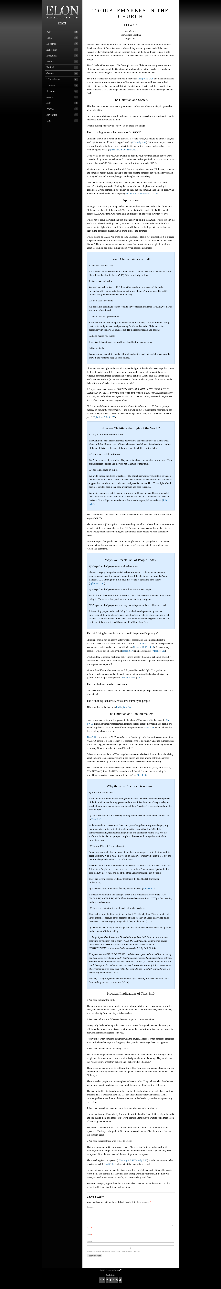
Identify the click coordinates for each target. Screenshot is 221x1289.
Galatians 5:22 (143, 643)
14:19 (151, 647)
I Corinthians (62, 79)
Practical (62, 108)
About (62, 23)
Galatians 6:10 (132, 193)
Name (89, 1231)
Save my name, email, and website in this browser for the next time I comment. (113, 1255)
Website (89, 1245)
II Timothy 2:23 (139, 1160)
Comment (90, 1207)
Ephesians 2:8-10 (117, 149)
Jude (62, 103)
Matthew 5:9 (159, 651)
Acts (62, 32)
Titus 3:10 (149, 727)
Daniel (62, 37)
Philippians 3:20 (145, 78)
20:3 (139, 677)
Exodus (62, 61)
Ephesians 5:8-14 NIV (104, 417)
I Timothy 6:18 (139, 142)
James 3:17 (127, 651)
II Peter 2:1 (148, 888)
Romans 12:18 (140, 647)
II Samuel (62, 91)
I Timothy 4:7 (124, 1160)
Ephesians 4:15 (97, 583)
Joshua (62, 97)
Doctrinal (62, 43)
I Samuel (62, 85)
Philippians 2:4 (123, 707)
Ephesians (62, 49)
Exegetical (62, 55)
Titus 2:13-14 (133, 149)
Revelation (62, 114)
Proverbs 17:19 (128, 677)
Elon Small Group (62, 10)
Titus (62, 120)
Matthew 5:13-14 (148, 193)
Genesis (62, 73)
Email (89, 1238)
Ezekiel (62, 67)
